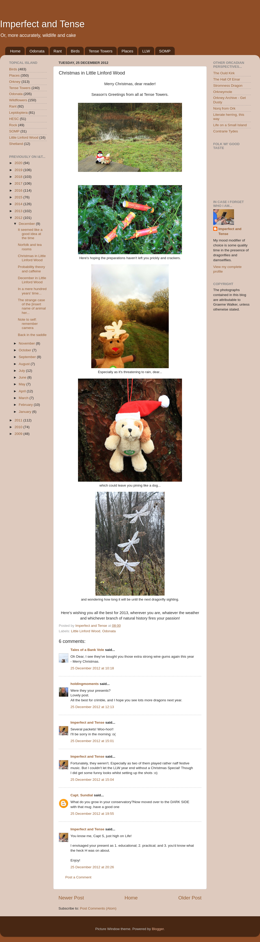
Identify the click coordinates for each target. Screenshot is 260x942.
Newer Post (71, 897)
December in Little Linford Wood (32, 280)
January (25, 412)
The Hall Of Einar (226, 79)
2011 (19, 420)
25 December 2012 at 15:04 (92, 780)
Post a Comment (78, 877)
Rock (13, 125)
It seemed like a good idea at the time (30, 234)
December (27, 224)
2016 (19, 190)
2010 (19, 427)
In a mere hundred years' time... (32, 291)
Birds (75, 51)
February (26, 405)
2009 (19, 434)
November (27, 343)
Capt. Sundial (81, 795)
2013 (19, 211)
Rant (58, 51)
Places (127, 51)
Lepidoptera (18, 113)
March (24, 398)
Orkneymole (222, 92)
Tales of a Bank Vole (87, 650)
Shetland (16, 144)
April (23, 391)
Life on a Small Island (230, 125)
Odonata (37, 51)
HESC (14, 119)
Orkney (15, 82)
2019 (19, 170)
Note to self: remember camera (28, 324)
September (28, 357)
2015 (19, 197)
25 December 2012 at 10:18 (92, 668)
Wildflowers (18, 100)
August (25, 364)
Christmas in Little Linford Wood (32, 258)
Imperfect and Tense (42, 24)
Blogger (158, 929)
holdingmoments (84, 684)
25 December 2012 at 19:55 (92, 814)
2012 (19, 218)
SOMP (165, 51)
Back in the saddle (32, 335)
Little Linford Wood (85, 631)
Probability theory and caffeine (31, 269)
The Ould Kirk (224, 73)
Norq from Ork (224, 108)
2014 (19, 204)
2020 (19, 163)
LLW (146, 51)
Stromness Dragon (228, 86)
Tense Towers (100, 51)
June (23, 377)
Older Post (190, 897)
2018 (19, 177)
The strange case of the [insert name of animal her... (32, 306)
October (25, 350)
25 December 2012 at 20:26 (92, 867)
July (22, 371)
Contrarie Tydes (225, 131)
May (22, 384)
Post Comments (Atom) (98, 908)
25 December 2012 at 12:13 (92, 707)
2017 (19, 183)
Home (15, 51)
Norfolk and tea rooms (30, 247)
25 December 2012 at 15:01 (92, 741)
